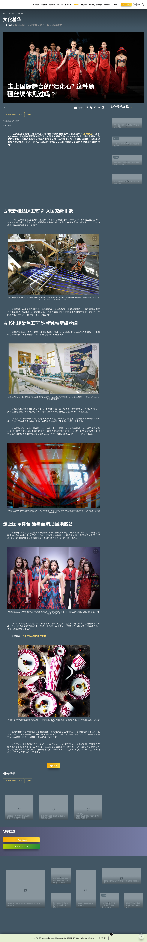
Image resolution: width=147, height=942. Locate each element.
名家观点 (91, 5)
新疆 (29, 114)
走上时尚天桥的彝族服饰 (34, 636)
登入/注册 (126, 4)
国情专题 (99, 5)
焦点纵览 (84, 5)
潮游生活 (52, 5)
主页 (4, 13)
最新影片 (107, 5)
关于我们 (115, 5)
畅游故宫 (57, 25)
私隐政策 (83, 938)
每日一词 (44, 25)
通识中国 (60, 5)
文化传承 (20, 13)
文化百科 (32, 25)
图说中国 (20, 25)
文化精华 (76, 5)
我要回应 (53, 766)
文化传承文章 (119, 106)
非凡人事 (68, 5)
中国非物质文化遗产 (14, 114)
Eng (138, 4)
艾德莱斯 (88, 133)
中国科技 (36, 5)
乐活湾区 (44, 5)
